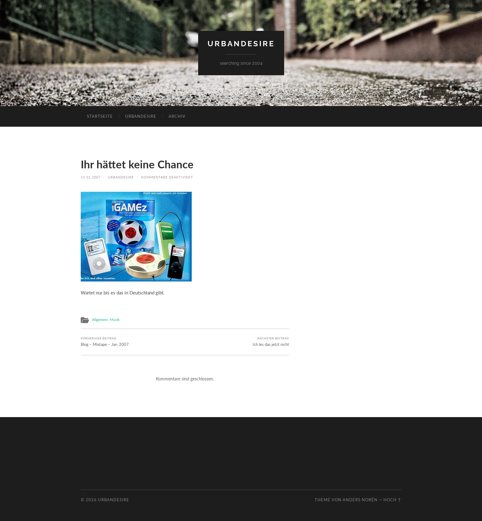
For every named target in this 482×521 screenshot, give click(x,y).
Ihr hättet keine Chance (137, 164)
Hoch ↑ (392, 499)
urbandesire (241, 43)
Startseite (100, 116)
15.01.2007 (90, 177)
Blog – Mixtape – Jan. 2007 (105, 342)
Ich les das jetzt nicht (271, 342)
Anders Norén (360, 499)
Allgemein (100, 319)
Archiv (177, 116)
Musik (115, 319)
